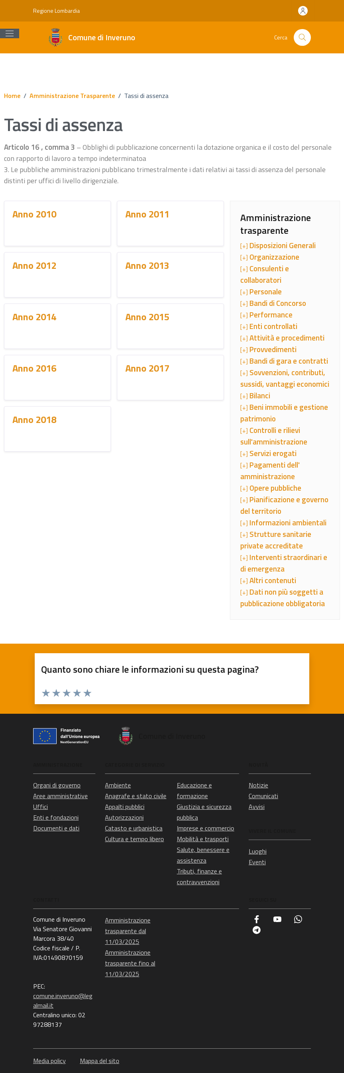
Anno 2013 (147, 265)
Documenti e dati (56, 828)
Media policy (49, 1060)
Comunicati (263, 796)
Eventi (257, 862)
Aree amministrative (60, 796)
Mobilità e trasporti (203, 839)
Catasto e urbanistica (133, 828)
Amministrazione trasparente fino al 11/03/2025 (130, 963)
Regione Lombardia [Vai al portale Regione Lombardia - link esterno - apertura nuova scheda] (56, 10)
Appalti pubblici (124, 806)
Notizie (258, 785)
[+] (278, 245)
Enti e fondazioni (56, 817)
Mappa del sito (99, 1060)
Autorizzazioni (124, 817)
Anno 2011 (147, 214)
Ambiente (118, 785)
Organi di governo (57, 785)
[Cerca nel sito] (302, 37)
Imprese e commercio (205, 828)
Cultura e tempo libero (134, 839)
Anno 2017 (147, 368)
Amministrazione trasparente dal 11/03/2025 (127, 930)
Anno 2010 (34, 214)
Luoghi (258, 851)
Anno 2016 (34, 368)
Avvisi (257, 806)
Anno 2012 (34, 265)
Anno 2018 (34, 419)
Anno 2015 (147, 316)
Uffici (40, 806)
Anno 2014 (34, 316)
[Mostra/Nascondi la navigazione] (9, 33)
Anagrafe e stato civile (135, 796)
